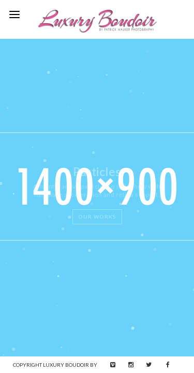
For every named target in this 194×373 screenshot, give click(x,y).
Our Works (97, 216)
